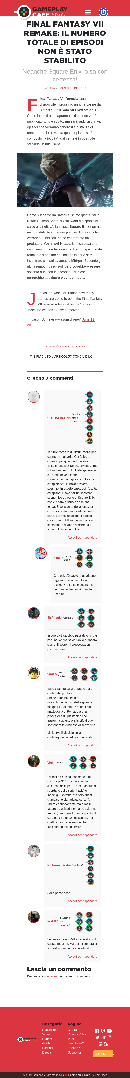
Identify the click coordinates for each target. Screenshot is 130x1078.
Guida (46, 1043)
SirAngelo (54, 617)
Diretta (46, 1052)
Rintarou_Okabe (59, 865)
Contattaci (104, 1053)
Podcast (47, 1048)
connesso (50, 976)
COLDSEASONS (59, 417)
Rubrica (47, 1038)
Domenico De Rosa (72, 88)
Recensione (50, 1029)
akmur (58, 557)
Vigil (50, 762)
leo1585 (53, 921)
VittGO (52, 674)
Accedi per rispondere (82, 537)
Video (46, 1034)
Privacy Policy (77, 1034)
